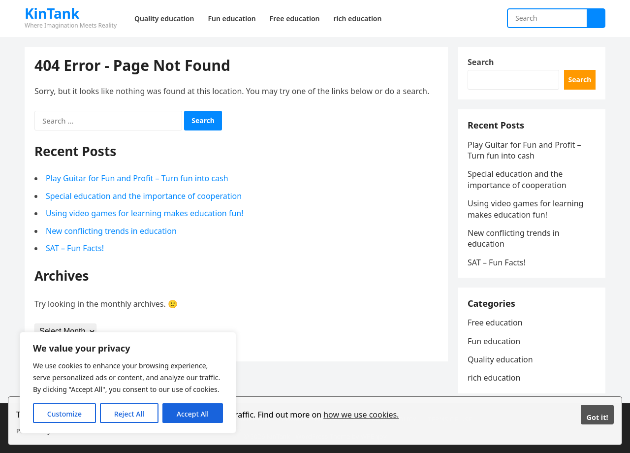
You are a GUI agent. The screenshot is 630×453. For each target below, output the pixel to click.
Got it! (597, 417)
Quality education (500, 359)
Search (481, 62)
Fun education (494, 341)
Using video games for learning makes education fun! (145, 213)
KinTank (52, 13)
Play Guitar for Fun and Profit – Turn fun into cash (137, 178)
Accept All (193, 414)
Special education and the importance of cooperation (144, 196)
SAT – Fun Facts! (75, 248)
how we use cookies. (361, 414)
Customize (64, 414)
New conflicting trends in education (111, 231)
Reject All (129, 414)
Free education (495, 322)
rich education (494, 377)
